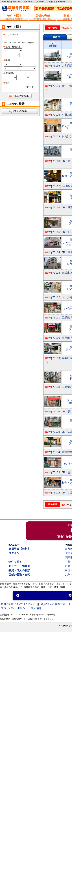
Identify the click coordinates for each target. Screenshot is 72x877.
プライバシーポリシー (14, 608)
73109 (56, 358)
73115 (56, 231)
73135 (56, 65)
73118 (56, 160)
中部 (67, 561)
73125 (56, 114)
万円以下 (29, 87)
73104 (56, 451)
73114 (56, 252)
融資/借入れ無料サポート (56, 604)
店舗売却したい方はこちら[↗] (19, 604)
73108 (56, 386)
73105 (56, 431)
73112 (56, 297)
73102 (56, 492)
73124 (56, 136)
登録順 (53, 44)
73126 (56, 85)
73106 (56, 411)
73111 (56, 317)
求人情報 (36, 608)
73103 (56, 472)
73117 (56, 186)
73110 (56, 337)
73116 (56, 207)
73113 (56, 272)
